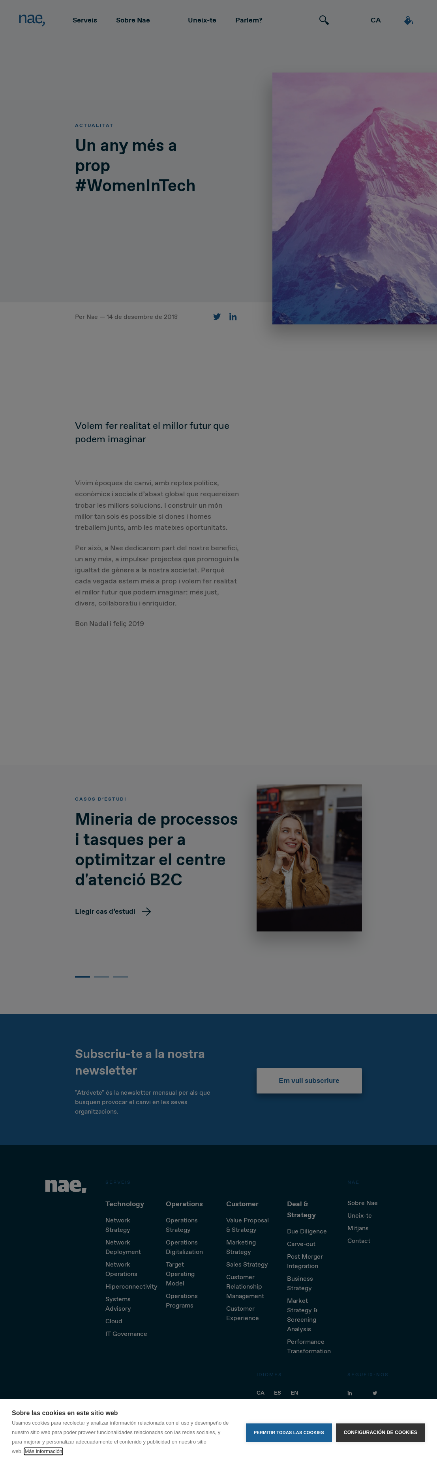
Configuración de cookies (380, 1432)
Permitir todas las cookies (289, 1432)
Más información (43, 1451)
